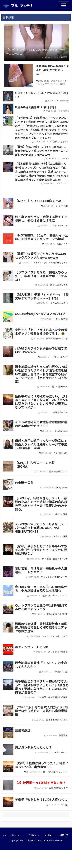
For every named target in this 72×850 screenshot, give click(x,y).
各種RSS (49, 835)
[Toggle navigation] (63, 5)
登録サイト (33, 835)
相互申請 (64, 835)
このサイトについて (12, 835)
